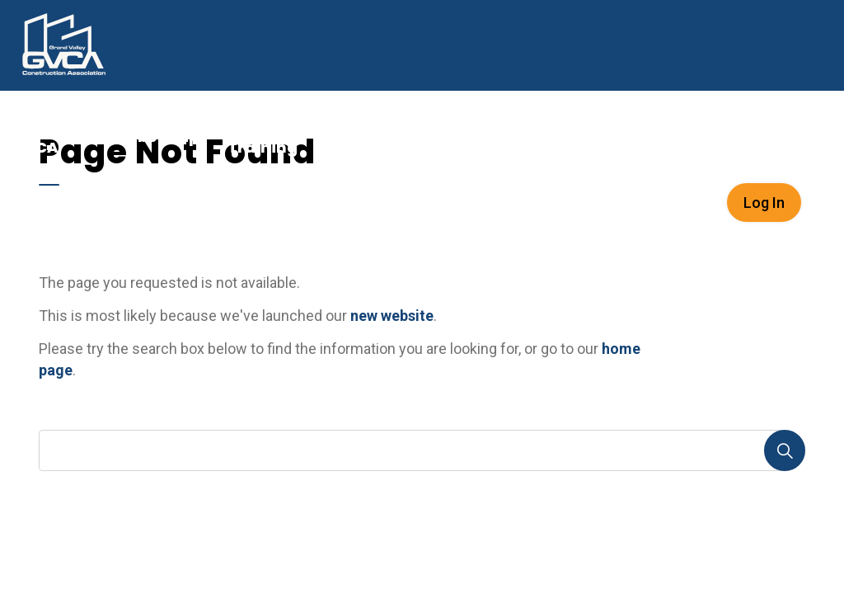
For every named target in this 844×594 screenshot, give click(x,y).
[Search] (784, 450)
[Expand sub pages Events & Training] (323, 136)
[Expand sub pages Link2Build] (432, 136)
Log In (764, 202)
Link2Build (382, 136)
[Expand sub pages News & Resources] (699, 136)
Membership (148, 136)
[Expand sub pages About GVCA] (79, 136)
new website (392, 315)
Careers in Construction (507, 136)
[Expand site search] (823, 202)
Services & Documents (764, 136)
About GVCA (37, 136)
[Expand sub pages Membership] (207, 136)
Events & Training (262, 136)
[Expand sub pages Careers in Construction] (584, 136)
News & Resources (644, 136)
